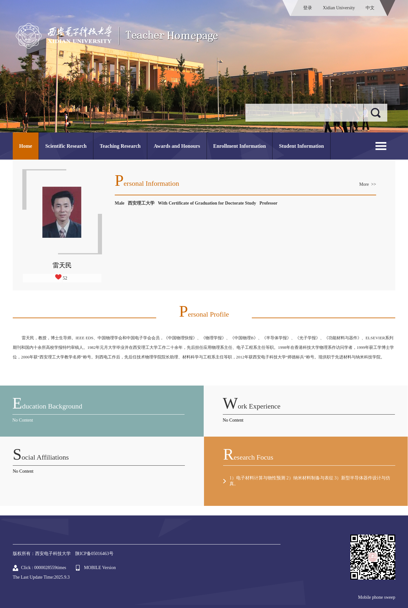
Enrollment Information (239, 146)
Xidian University (339, 7)
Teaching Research (120, 146)
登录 (307, 7)
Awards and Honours (177, 146)
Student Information (301, 146)
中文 (370, 7)
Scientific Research (66, 146)
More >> (367, 184)
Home (25, 146)
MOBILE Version (100, 567)
